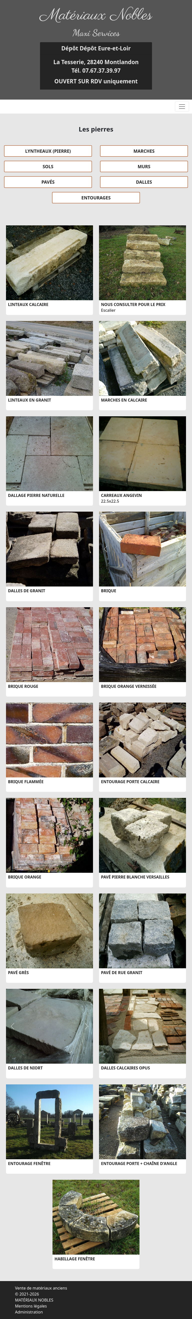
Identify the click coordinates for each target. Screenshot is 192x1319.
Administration (29, 1312)
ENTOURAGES (96, 198)
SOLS (47, 166)
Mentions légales (31, 1306)
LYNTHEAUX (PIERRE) (48, 151)
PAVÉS (48, 182)
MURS (144, 166)
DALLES (144, 182)
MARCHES (144, 151)
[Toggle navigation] (182, 107)
